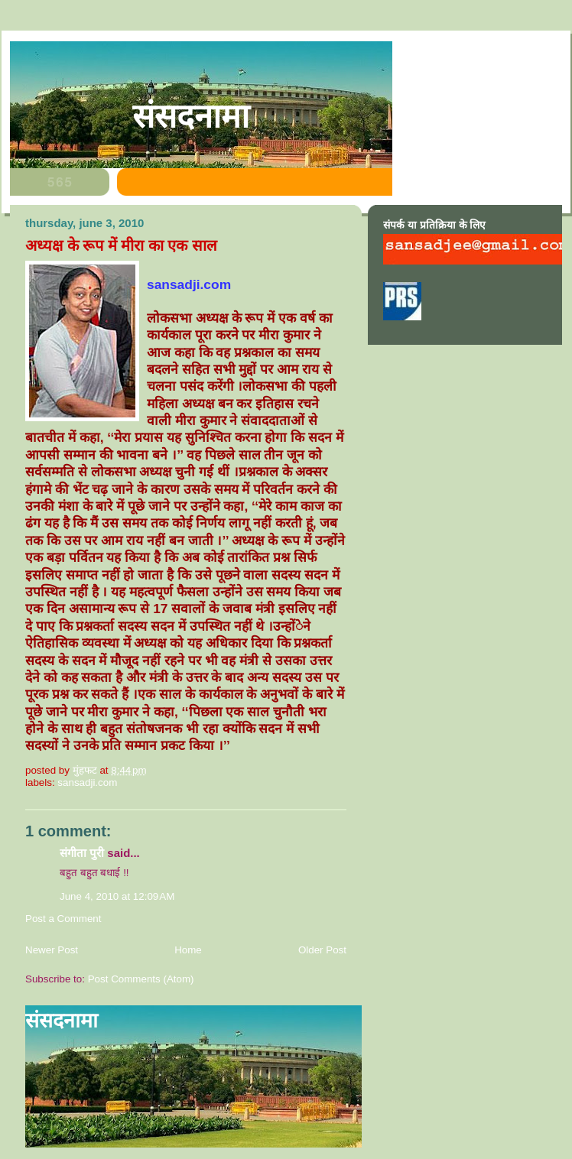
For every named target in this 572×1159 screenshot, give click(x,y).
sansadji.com (87, 782)
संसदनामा (190, 116)
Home (188, 950)
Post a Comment (63, 918)
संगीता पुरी (83, 852)
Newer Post (51, 950)
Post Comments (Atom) (141, 979)
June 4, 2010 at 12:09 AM (117, 896)
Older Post (322, 950)
